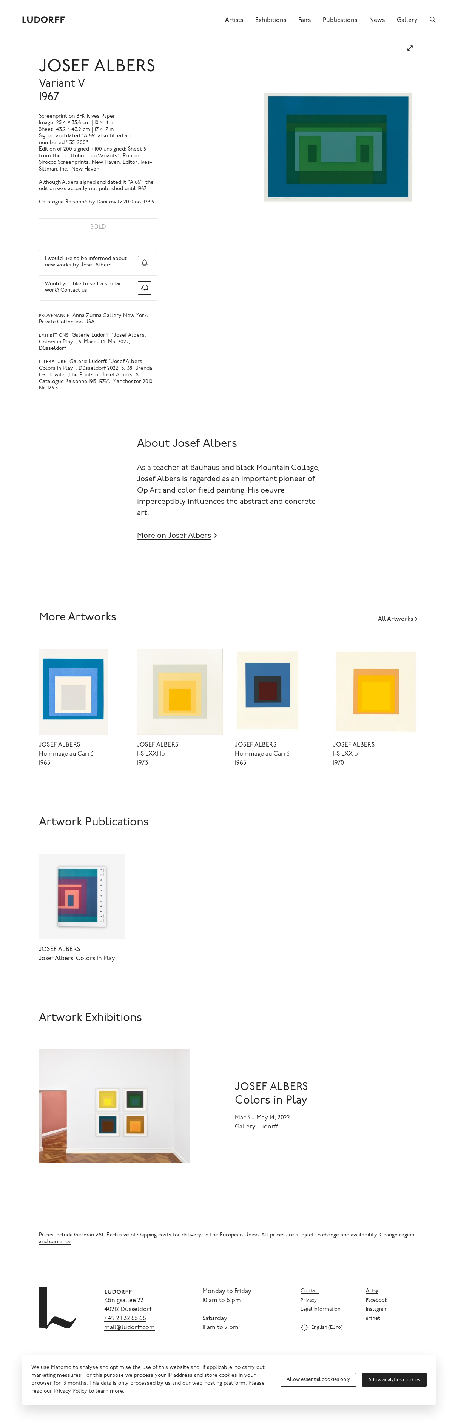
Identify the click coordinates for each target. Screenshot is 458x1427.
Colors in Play (271, 1101)
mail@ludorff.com (129, 1328)
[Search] (433, 20)
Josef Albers (97, 67)
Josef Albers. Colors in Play (77, 959)
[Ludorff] (43, 20)
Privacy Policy (70, 1391)
